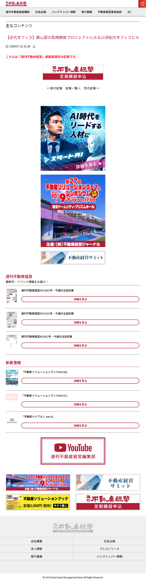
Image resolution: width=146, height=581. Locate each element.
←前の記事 (54, 88)
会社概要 (36, 541)
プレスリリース (109, 549)
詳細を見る (80, 299)
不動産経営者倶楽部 (110, 12)
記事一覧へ (73, 88)
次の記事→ (91, 88)
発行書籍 (86, 12)
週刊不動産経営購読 (18, 12)
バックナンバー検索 (64, 12)
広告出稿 (40, 12)
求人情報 (36, 549)
